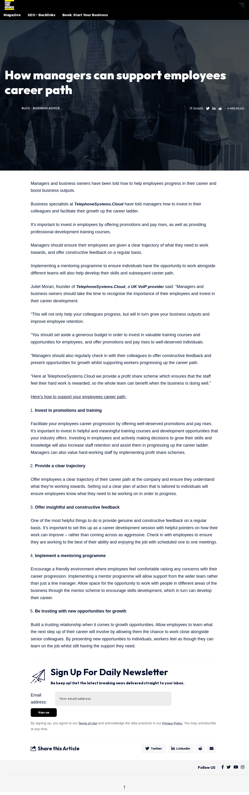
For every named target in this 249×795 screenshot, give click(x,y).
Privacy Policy (173, 724)
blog (26, 108)
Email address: (39, 699)
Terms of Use (88, 724)
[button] (232, 5)
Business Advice (46, 108)
